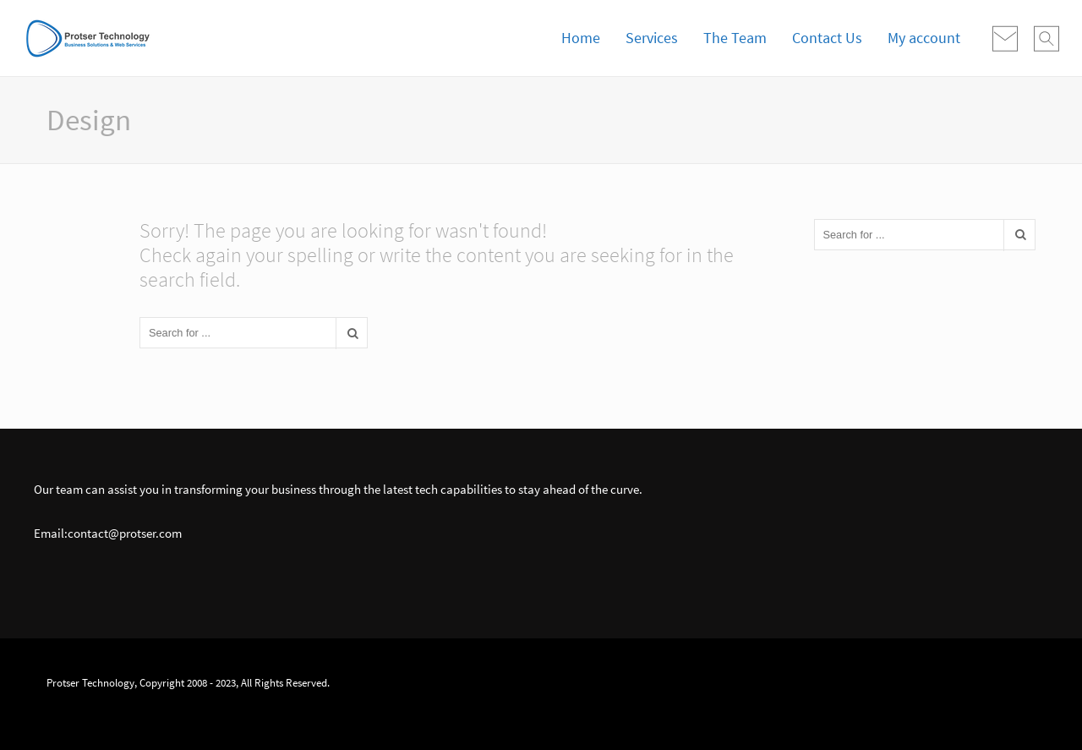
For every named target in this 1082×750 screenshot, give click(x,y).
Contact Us (827, 37)
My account (924, 37)
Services (652, 37)
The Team (735, 37)
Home (580, 37)
